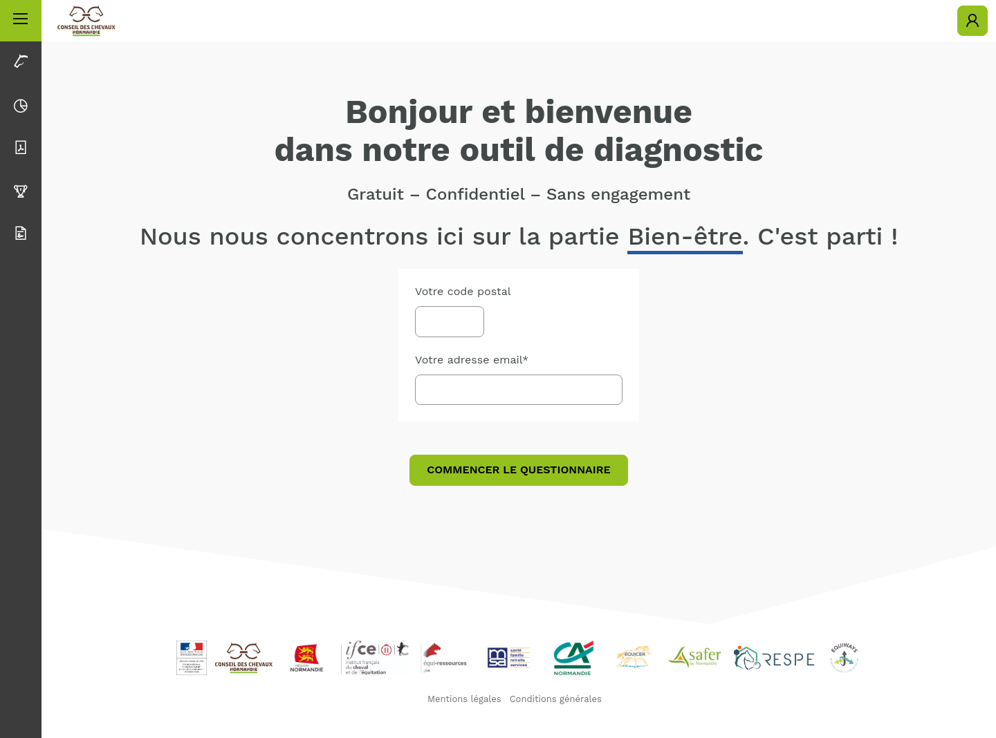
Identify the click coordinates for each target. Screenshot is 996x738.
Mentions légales (464, 699)
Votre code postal (463, 291)
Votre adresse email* (471, 359)
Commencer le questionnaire (518, 469)
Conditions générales (556, 699)
